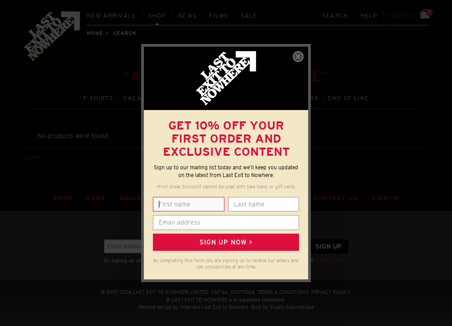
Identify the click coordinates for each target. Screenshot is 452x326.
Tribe (185, 307)
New (111, 15)
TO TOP (31, 157)
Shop (157, 15)
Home (95, 33)
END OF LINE (348, 98)
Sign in (402, 15)
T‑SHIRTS (98, 98)
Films (218, 15)
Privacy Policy (331, 260)
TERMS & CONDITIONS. (283, 292)
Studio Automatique (292, 307)
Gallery (135, 198)
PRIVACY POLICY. (331, 292)
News (187, 15)
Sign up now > (226, 242)
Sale (249, 15)
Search (335, 15)
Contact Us (336, 198)
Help (369, 15)
